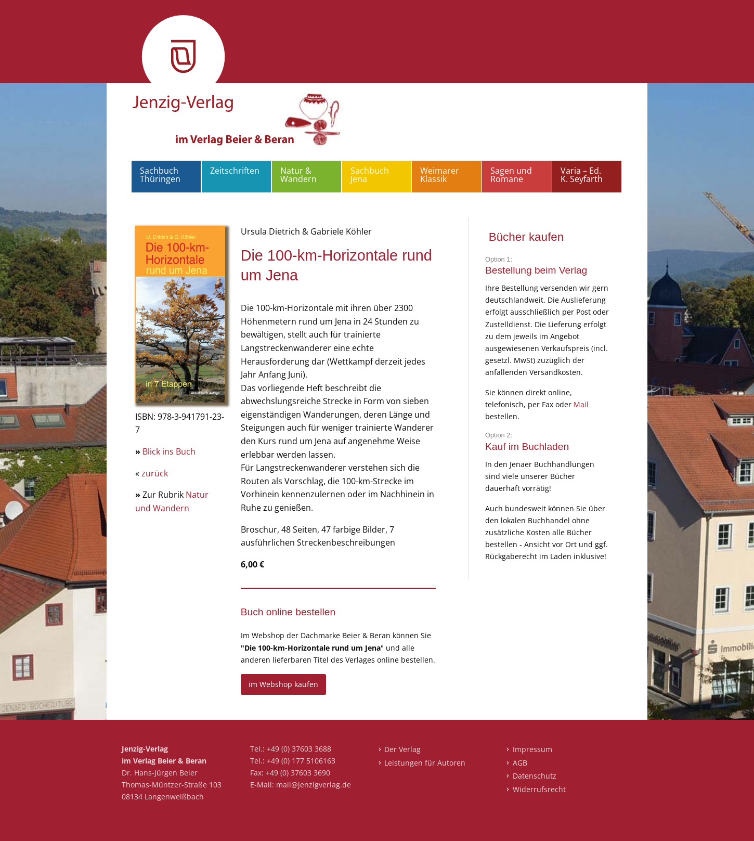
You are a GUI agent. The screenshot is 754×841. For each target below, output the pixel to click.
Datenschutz (534, 776)
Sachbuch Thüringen (160, 175)
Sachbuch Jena (369, 175)
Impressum (532, 749)
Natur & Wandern (298, 175)
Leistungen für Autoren (424, 763)
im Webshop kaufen (283, 684)
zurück (154, 473)
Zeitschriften (234, 170)
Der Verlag (402, 749)
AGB (520, 763)
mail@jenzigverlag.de (313, 785)
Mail (581, 404)
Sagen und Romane (511, 175)
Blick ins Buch (169, 451)
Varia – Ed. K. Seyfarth (582, 175)
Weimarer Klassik (439, 175)
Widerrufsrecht (539, 789)
